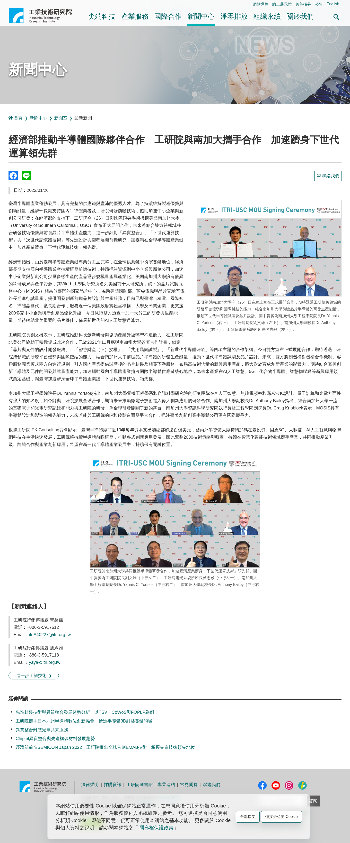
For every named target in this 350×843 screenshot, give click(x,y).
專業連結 (166, 784)
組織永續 (267, 16)
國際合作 (168, 16)
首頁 (16, 117)
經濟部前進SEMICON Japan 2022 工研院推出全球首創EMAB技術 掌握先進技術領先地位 (105, 747)
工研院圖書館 (139, 784)
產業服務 (135, 16)
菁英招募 (303, 4)
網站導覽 (260, 4)
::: (10, 4)
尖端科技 (101, 16)
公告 (319, 4)
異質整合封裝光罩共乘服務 (42, 729)
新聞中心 (201, 16)
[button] (336, 16)
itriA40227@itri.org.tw (50, 634)
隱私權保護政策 (157, 827)
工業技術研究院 (44, 15)
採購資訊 (112, 784)
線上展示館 (282, 4)
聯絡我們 (330, 175)
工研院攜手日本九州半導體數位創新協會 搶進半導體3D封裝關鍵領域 (84, 721)
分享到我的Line (26, 175)
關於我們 (300, 16)
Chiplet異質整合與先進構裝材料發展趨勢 (55, 738)
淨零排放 (234, 16)
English (333, 4)
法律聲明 (90, 784)
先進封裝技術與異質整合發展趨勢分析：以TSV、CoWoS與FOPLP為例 (85, 712)
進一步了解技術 (31, 675)
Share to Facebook (13, 175)
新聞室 (60, 118)
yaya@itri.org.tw (44, 662)
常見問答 (189, 784)
